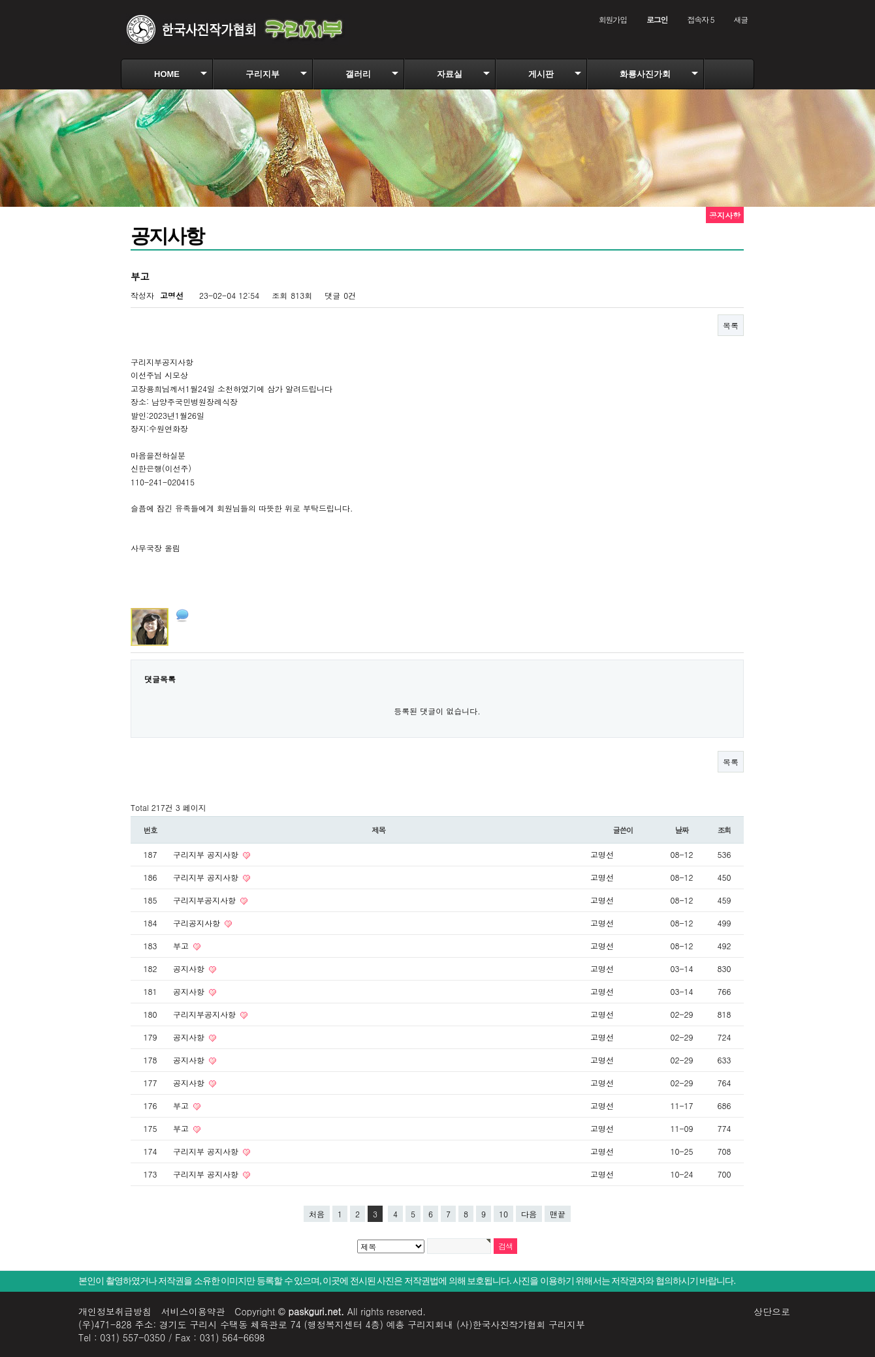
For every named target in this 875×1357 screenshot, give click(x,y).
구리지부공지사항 (205, 900)
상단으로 (772, 1311)
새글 (740, 19)
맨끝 (557, 1213)
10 (503, 1213)
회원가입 (613, 19)
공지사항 (190, 968)
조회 (724, 830)
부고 (182, 945)
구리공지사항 (198, 922)
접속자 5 (700, 19)
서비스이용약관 (193, 1311)
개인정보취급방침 (114, 1311)
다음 (529, 1213)
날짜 (682, 830)
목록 (731, 325)
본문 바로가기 (0, 0)
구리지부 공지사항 (207, 854)
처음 (317, 1213)
